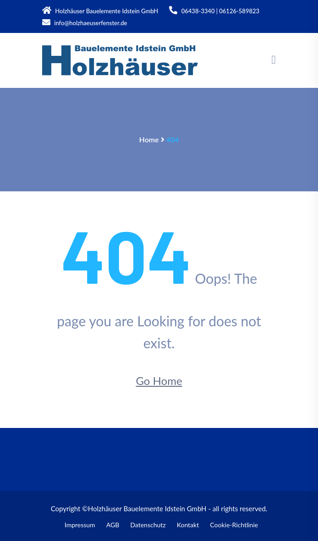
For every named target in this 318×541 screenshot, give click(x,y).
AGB (113, 525)
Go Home (159, 380)
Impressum (80, 525)
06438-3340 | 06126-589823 (214, 10)
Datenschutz (147, 525)
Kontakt (188, 525)
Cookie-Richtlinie (234, 525)
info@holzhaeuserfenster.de (84, 22)
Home (149, 139)
